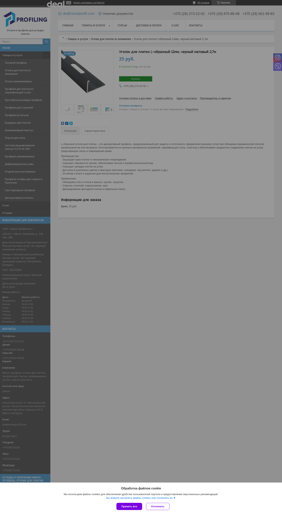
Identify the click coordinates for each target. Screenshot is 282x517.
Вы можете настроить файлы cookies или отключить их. (139, 497)
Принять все (129, 506)
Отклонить (157, 506)
